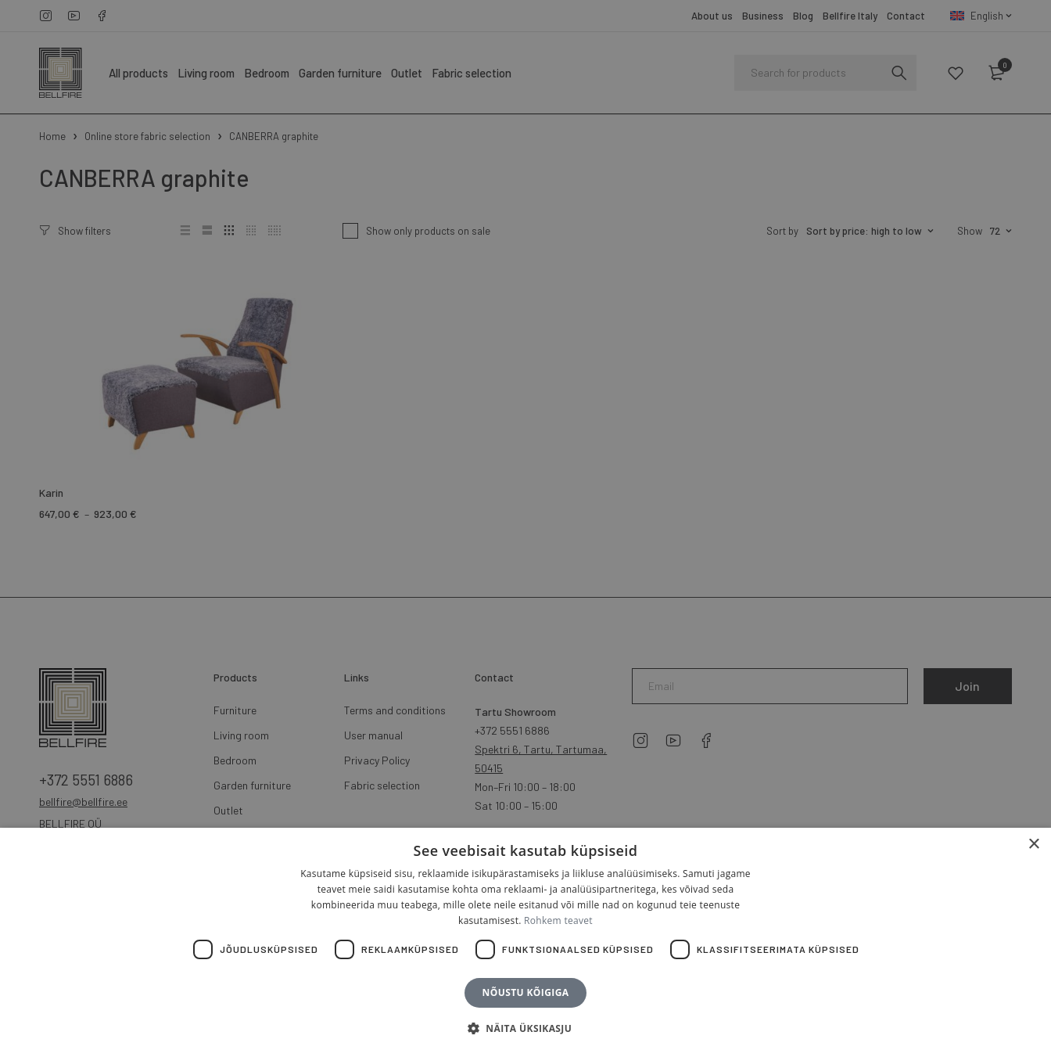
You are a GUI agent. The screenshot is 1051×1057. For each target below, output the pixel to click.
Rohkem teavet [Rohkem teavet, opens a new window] (558, 920)
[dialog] (525, 528)
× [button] (1033, 844)
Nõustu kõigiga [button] (525, 992)
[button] (525, 1028)
